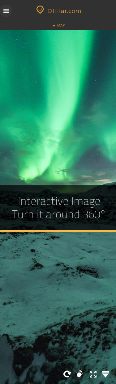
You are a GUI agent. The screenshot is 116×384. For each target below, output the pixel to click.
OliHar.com (58, 11)
